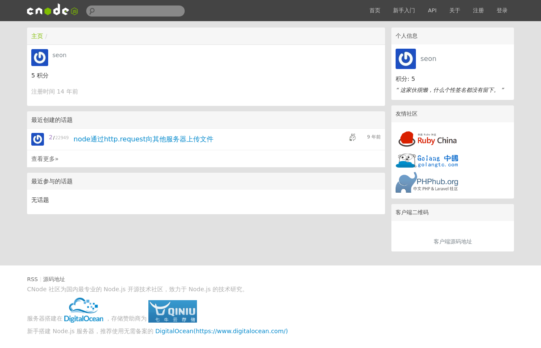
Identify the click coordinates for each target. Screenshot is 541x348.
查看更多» (45, 158)
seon (429, 59)
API (432, 10)
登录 (502, 10)
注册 (478, 10)
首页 (374, 10)
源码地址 (54, 279)
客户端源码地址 (453, 241)
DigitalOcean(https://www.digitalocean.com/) (222, 331)
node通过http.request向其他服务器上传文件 (143, 139)
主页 (37, 36)
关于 (454, 10)
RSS (32, 279)
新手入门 (404, 10)
